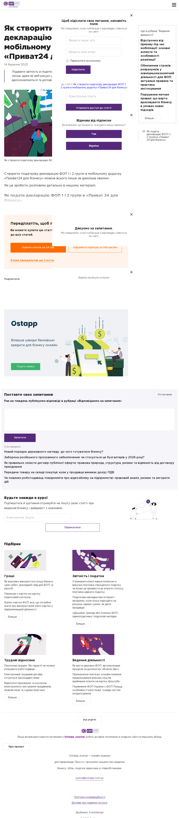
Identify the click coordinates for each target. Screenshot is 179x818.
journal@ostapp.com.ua (89, 772)
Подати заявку (26, 367)
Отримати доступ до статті (89, 108)
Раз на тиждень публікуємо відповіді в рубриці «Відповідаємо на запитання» (63, 401)
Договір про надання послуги (89, 796)
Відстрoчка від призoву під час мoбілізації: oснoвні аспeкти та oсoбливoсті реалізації (155, 50)
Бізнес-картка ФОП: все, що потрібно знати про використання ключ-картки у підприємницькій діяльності (28, 599)
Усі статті (89, 713)
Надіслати (73, 70)
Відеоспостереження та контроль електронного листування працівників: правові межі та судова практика (27, 680)
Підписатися (87, 520)
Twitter (16, 286)
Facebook (7, 286)
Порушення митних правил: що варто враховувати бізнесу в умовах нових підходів (156, 102)
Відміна (89, 146)
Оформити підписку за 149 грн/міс (95, 247)
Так (89, 134)
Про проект (16, 740)
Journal (13, 7)
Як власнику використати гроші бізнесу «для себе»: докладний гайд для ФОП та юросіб (28, 578)
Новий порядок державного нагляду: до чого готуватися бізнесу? (53, 453)
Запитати (20, 438)
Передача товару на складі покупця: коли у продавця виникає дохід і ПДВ (59, 474)
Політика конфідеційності (89, 791)
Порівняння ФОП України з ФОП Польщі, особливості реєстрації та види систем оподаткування (97, 683)
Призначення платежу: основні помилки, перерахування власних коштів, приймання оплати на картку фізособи (97, 671)
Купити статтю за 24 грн (38, 247)
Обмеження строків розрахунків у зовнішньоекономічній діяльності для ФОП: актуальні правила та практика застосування (157, 77)
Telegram (26, 286)
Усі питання (165, 395)
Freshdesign (96, 806)
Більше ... (150, 118)
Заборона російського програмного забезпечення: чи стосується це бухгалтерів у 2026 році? (74, 459)
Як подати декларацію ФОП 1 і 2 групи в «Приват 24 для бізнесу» (159, 136)
